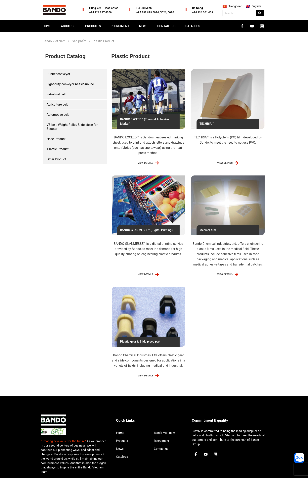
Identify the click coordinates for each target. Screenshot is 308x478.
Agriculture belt (57, 104)
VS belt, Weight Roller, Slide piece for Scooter (72, 127)
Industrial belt (56, 94)
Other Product (56, 159)
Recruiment (120, 26)
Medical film (207, 230)
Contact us (166, 26)
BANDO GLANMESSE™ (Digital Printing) (146, 230)
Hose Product (56, 139)
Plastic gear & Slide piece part (140, 341)
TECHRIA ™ (206, 123)
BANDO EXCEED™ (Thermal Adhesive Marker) (144, 121)
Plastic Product (57, 149)
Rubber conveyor (58, 74)
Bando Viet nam (164, 433)
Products (93, 26)
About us (68, 26)
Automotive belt (58, 115)
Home (47, 26)
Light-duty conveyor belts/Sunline (70, 84)
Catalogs (192, 26)
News (143, 26)
